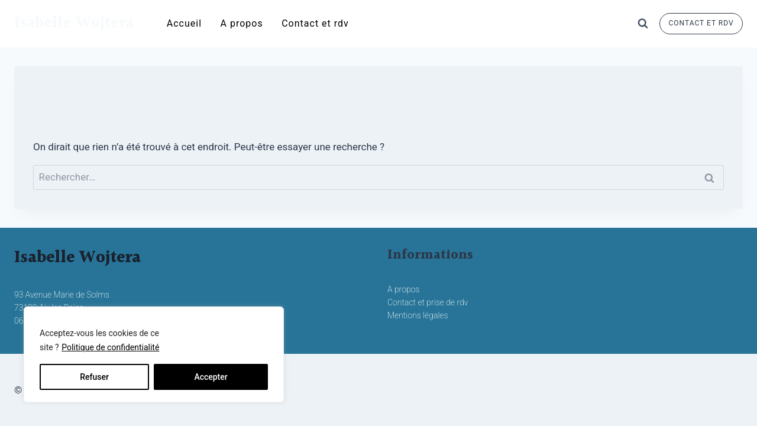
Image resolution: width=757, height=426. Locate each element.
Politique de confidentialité (110, 347)
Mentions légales (417, 315)
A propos (242, 23)
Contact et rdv (315, 23)
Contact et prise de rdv (427, 302)
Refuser (94, 377)
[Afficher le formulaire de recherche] (643, 23)
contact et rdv (701, 23)
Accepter (210, 377)
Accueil (184, 23)
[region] (154, 354)
